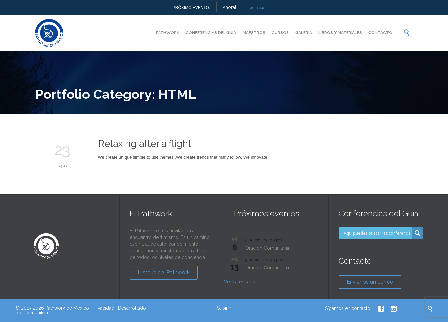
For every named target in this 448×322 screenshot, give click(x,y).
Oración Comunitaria (267, 248)
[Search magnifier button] (417, 233)
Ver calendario (239, 281)
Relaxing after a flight (144, 143)
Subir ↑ (224, 308)
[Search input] (377, 233)
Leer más (256, 7)
